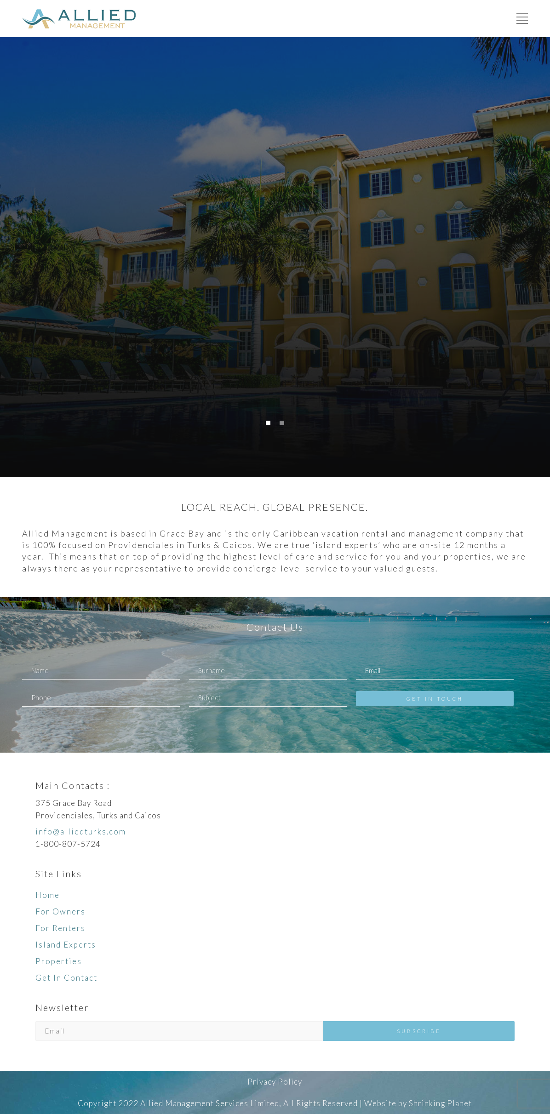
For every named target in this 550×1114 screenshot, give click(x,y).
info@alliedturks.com (80, 831)
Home (47, 895)
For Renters (60, 928)
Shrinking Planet (440, 1103)
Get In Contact (66, 978)
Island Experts (65, 944)
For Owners (60, 911)
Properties (58, 961)
